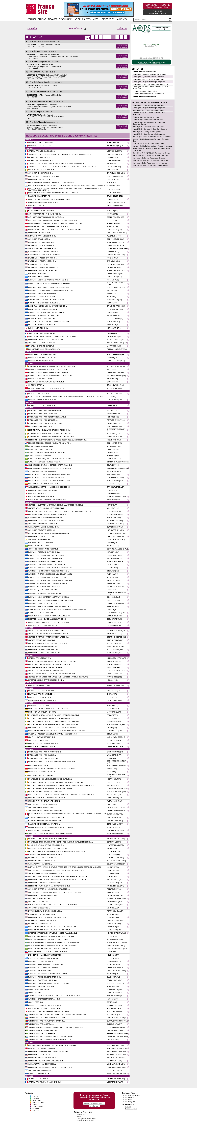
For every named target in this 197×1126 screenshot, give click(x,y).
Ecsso (79, 1116)
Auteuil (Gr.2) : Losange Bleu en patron (147, 132)
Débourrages (65, 19)
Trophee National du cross (85, 1120)
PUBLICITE (157, 12)
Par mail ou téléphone (132, 1095)
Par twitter (128, 1100)
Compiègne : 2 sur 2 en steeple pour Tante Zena (150, 84)
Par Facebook (130, 1097)
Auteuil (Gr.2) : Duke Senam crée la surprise (149, 134)
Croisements (108, 19)
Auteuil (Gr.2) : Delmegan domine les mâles (148, 126)
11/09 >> (122, 28)
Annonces (121, 19)
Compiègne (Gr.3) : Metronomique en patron (149, 82)
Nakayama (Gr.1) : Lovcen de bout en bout (148, 110)
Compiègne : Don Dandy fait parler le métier (149, 79)
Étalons (42, 19)
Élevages (52, 19)
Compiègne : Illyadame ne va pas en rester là (149, 74)
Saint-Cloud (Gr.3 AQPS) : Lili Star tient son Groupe (151, 153)
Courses (32, 19)
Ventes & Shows (82, 19)
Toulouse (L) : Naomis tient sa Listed (146, 117)
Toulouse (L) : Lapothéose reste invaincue (148, 120)
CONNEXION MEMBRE (157, 6)
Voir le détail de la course (122, 46)
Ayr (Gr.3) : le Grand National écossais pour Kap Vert (152, 137)
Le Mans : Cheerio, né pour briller (145, 91)
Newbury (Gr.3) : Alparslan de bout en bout (148, 143)
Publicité (128, 1107)
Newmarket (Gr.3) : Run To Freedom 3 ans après (150, 160)
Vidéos (96, 19)
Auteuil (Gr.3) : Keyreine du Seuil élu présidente (150, 129)
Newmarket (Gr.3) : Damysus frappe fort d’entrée (150, 165)
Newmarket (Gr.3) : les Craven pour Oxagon (149, 158)
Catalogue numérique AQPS (86, 1118)
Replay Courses (38, 1106)
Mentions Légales (131, 1109)
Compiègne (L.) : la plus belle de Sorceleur (148, 77)
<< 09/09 (32, 28)
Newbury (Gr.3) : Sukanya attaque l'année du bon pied (152, 146)
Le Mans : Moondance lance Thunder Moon (148, 94)
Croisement (36, 1108)
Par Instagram (130, 1102)
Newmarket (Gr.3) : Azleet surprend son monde (150, 163)
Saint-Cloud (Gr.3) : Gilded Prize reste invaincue (150, 155)
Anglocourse (81, 1114)
